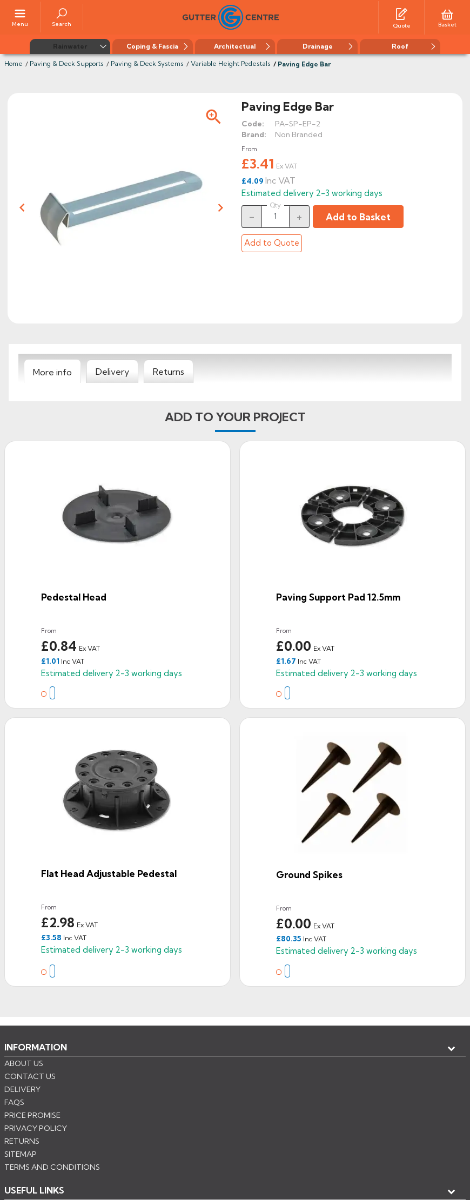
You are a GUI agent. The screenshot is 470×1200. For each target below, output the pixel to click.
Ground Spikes (309, 873)
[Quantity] (275, 215)
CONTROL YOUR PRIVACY (52, 1152)
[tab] (52, 370)
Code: (252, 122)
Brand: (253, 133)
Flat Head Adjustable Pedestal (109, 872)
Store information (59, 1099)
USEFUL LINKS (34, 1064)
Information (35, 1046)
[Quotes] (401, 12)
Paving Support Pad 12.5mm (338, 596)
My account (43, 1081)
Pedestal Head (73, 596)
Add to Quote (271, 242)
